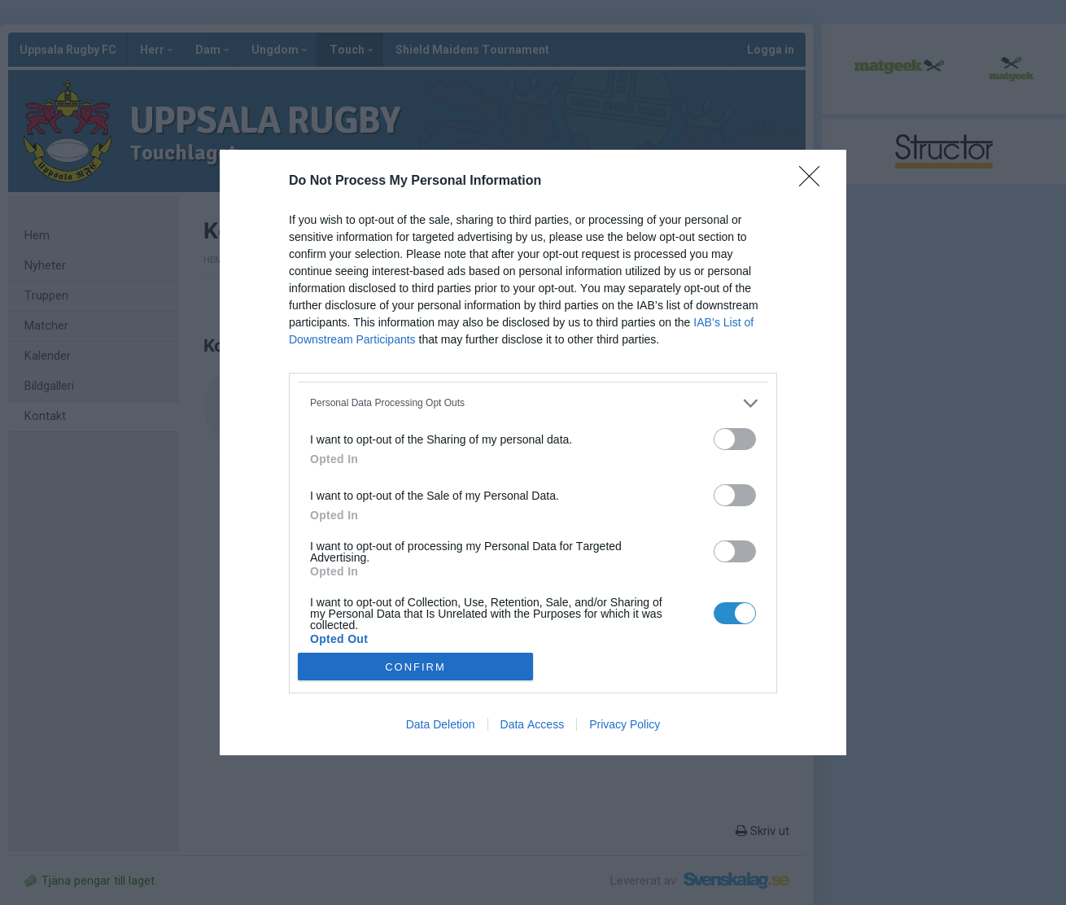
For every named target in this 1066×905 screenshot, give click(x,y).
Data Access (532, 724)
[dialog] (533, 453)
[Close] (814, 181)
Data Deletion (440, 724)
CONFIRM (415, 667)
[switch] (735, 439)
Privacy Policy (624, 724)
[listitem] (533, 403)
